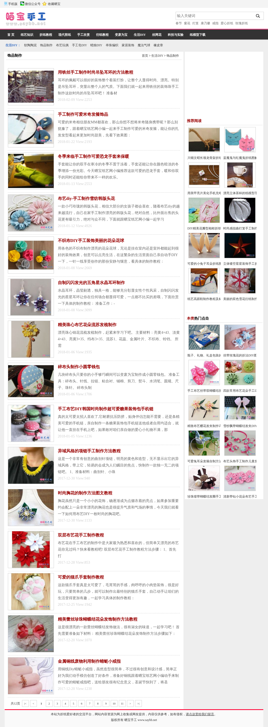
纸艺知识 (27, 35)
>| (138, 703)
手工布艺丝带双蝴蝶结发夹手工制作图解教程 (218, 391)
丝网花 (156, 35)
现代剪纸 (64, 35)
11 (122, 703)
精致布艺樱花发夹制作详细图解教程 (212, 426)
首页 (145, 55)
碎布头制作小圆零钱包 (79, 367)
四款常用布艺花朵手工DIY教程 (244, 391)
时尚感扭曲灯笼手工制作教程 (243, 228)
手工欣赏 (83, 35)
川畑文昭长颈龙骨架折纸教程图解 (210, 158)
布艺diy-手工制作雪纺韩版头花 (86, 198)
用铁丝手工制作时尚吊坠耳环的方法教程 (95, 72)
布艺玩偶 (62, 45)
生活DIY (140, 35)
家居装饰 (128, 45)
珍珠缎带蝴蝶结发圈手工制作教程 (210, 496)
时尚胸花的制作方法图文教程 (85, 493)
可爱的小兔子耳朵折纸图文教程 (209, 264)
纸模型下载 (197, 35)
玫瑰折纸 (241, 23)
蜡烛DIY (96, 45)
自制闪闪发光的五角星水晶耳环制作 (91, 282)
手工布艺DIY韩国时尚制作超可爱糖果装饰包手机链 (105, 409)
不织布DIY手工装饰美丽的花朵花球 (91, 240)
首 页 (10, 35)
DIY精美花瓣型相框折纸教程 (207, 228)
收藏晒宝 (54, 4)
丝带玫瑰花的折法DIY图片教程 (244, 355)
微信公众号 (33, 4)
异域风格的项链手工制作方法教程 (89, 451)
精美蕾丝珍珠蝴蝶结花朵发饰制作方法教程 (97, 619)
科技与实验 (175, 35)
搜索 (258, 16)
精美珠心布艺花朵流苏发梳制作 (87, 324)
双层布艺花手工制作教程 (81, 535)
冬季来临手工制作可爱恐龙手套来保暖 (93, 156)
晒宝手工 (130, 720)
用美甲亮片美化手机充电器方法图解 (212, 193)
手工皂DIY (79, 45)
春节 (179, 23)
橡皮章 (158, 45)
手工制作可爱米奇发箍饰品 (83, 114)
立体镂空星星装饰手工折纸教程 (245, 264)
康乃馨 (205, 23)
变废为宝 (121, 35)
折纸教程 (46, 35)
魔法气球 (144, 45)
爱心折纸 (227, 23)
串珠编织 (112, 45)
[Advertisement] (111, 19)
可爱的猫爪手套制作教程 (81, 577)
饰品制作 (46, 45)
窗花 (187, 23)
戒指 (215, 23)
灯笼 (195, 23)
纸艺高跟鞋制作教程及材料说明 (209, 299)
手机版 (13, 4)
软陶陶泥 (30, 45)
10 (114, 703)
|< (25, 703)
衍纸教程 (102, 35)
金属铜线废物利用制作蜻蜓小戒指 (89, 661)
